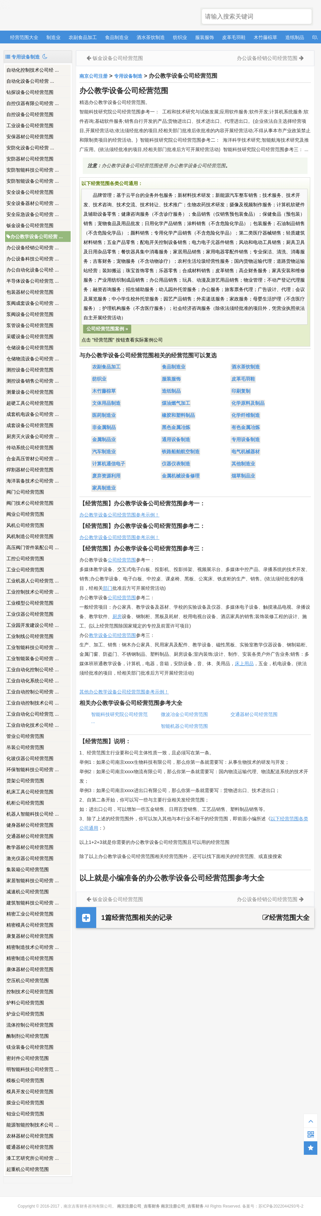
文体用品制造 (106, 403)
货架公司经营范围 (25, 780)
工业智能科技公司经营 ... (32, 647)
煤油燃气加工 (176, 403)
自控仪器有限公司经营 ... (32, 103)
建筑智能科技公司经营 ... (32, 902)
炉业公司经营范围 (25, 1013)
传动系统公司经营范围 (30, 447)
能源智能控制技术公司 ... (32, 1125)
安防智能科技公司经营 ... (32, 170)
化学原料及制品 (247, 403)
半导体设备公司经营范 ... (32, 281)
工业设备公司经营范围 (30, 125)
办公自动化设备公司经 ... (32, 270)
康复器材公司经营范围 (30, 936)
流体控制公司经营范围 (30, 1025)
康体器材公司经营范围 (30, 969)
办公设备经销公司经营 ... (32, 247)
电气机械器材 (245, 452)
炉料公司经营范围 (25, 1002)
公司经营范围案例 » (107, 328)
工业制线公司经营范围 (30, 636)
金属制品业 (104, 439)
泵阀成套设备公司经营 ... (32, 303)
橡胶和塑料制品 (178, 415)
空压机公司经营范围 (27, 980)
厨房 (117, 616)
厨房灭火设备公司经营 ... (32, 436)
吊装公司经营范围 (25, 747)
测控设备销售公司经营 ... (32, 381)
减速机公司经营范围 (27, 891)
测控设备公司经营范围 (30, 369)
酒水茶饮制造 (151, 37)
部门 (107, 588)
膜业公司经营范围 (25, 1102)
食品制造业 (117, 37)
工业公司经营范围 (25, 569)
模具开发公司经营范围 (30, 1091)
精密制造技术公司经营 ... (32, 947)
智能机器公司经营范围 (184, 726)
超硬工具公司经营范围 (30, 403)
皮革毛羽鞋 (234, 37)
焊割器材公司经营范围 (30, 469)
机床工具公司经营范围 (30, 791)
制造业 (53, 37)
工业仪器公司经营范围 (30, 614)
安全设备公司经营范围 (30, 192)
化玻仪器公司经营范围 (30, 758)
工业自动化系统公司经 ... (32, 680)
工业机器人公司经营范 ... (32, 580)
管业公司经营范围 (25, 736)
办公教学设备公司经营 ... (34, 236)
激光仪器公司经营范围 (30, 858)
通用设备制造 (176, 439)
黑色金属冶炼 (176, 427)
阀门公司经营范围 (25, 492)
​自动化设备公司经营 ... (30, 81)
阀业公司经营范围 (25, 514)
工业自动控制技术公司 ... (32, 703)
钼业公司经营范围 (25, 1113)
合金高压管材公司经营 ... (32, 458)
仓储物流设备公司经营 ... (32, 358)
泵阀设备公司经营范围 (30, 314)
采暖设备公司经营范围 (30, 336)
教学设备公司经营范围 (112, 635)
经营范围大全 (24, 37)
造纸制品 (294, 37)
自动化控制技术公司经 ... (32, 70)
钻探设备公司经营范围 (30, 92)
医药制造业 (104, 415)
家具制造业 (104, 488)
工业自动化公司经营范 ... (32, 714)
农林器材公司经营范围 (30, 1136)
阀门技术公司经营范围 (30, 503)
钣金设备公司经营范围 (30, 225)
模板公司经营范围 (25, 1080)
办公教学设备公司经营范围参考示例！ (119, 514)
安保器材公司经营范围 (30, 136)
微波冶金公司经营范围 (184, 714)
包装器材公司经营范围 (30, 292)
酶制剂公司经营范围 (27, 1036)
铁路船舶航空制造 (181, 452)
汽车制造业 (104, 452)
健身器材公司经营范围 (30, 825)
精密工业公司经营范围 (30, 914)
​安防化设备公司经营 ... (30, 147)
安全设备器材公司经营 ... (32, 203)
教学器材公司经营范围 (30, 847)
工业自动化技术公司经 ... (32, 725)
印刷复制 (240, 391)
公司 (112, 597)
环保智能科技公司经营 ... (32, 769)
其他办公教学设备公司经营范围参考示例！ (124, 691)
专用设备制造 (128, 76)
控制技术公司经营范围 (30, 991)
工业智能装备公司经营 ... (32, 658)
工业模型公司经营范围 (30, 603)
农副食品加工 (83, 37)
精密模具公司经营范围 (30, 925)
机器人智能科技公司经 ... (32, 814)
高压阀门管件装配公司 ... (32, 547)
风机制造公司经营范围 (30, 536)
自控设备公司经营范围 (30, 114)
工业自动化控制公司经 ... (32, 669)
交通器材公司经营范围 (30, 836)
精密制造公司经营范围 (30, 958)
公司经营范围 (122, 560)
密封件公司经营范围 (27, 1058)
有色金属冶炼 (245, 427)
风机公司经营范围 (25, 525)
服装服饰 (204, 37)
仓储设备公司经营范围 (30, 347)
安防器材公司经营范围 (30, 159)
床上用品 (244, 663)
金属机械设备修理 (181, 476)
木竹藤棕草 (265, 37)
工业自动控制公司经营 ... (32, 691)
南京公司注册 (93, 76)
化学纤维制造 (245, 415)
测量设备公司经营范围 (30, 392)
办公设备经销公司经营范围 (267, 58)
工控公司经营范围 (25, 558)
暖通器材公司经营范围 (30, 1147)
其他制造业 (243, 464)
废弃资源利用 (106, 476)
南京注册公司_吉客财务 (53, 15)
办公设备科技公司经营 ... (32, 258)
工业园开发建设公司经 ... (32, 625)
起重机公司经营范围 (27, 1169)
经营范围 (126, 597)
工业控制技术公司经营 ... (32, 592)
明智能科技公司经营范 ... (32, 1069)
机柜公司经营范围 (25, 803)
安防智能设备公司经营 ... (32, 181)
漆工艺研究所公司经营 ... (32, 1158)
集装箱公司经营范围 (27, 869)
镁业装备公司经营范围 (30, 1047)
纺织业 (180, 37)
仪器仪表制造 (176, 464)
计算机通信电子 (108, 464)
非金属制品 (104, 427)
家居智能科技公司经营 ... (32, 880)
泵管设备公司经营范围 (30, 325)
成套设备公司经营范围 (30, 425)
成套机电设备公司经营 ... (32, 414)
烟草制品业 (243, 476)
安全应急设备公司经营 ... (32, 214)
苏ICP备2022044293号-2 (280, 1206)
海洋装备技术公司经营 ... (32, 481)
